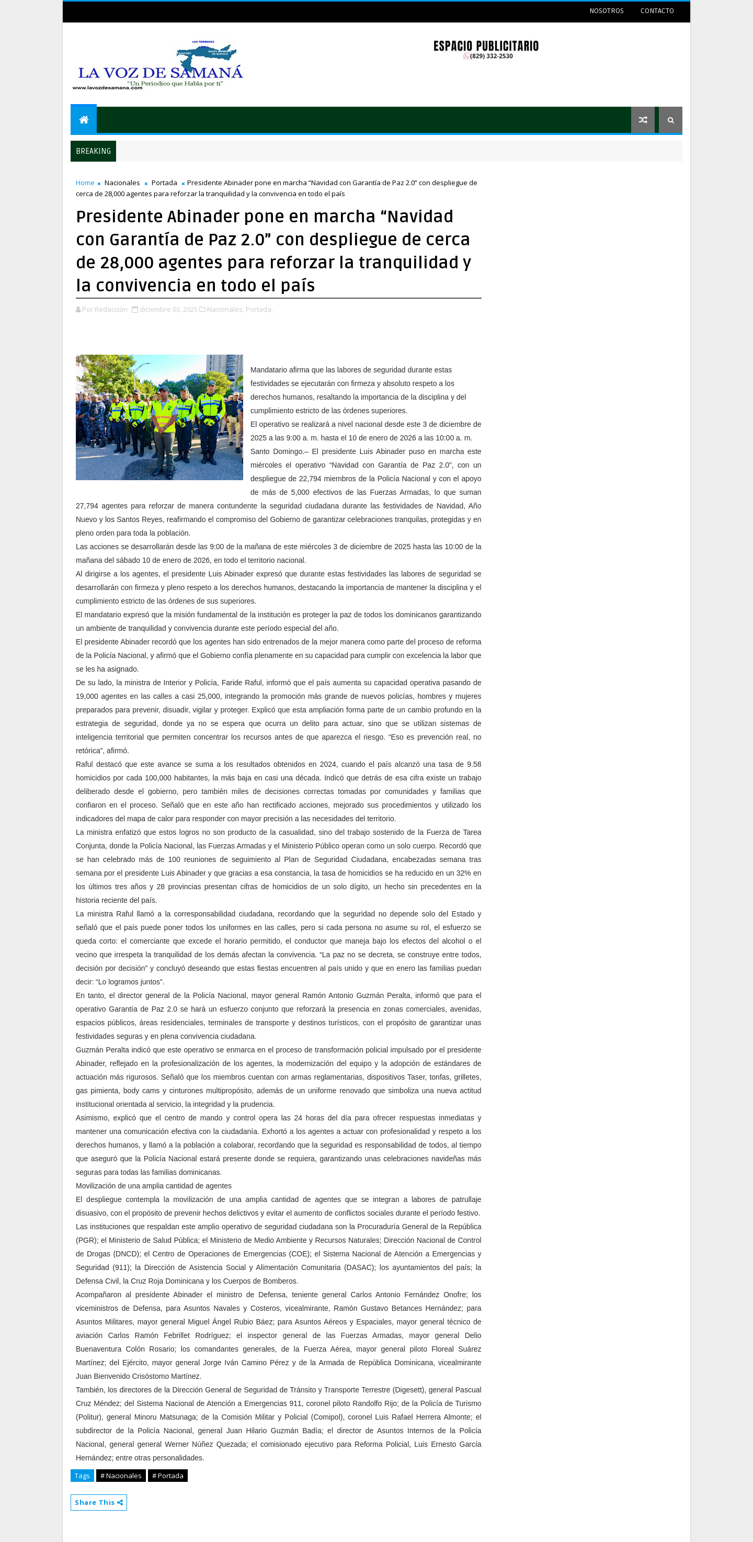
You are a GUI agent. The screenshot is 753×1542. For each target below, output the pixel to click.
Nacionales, (225, 309)
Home (85, 182)
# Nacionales (121, 1475)
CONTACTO (657, 10)
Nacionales (122, 182)
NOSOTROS (606, 10)
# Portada (168, 1475)
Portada (164, 182)
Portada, (259, 309)
